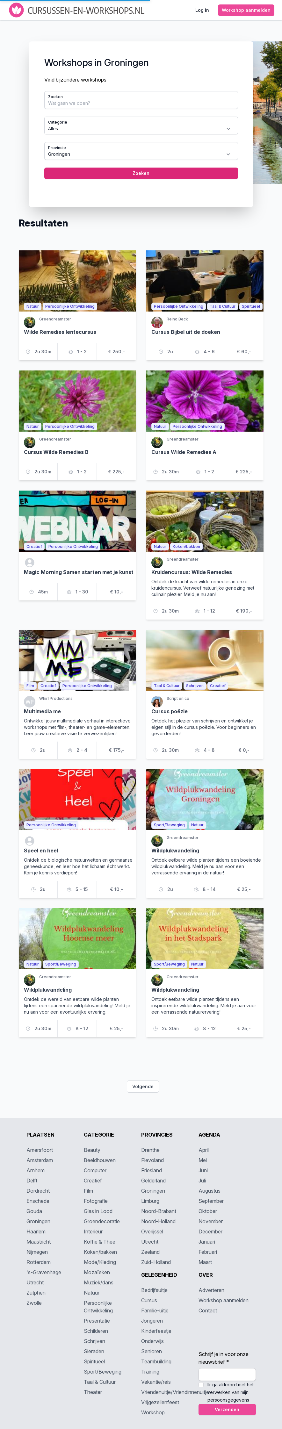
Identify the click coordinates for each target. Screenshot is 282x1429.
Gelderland (153, 1180)
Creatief (93, 1180)
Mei (203, 1160)
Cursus (149, 1300)
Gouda (34, 1211)
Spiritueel (94, 1361)
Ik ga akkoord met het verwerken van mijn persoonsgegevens (230, 1392)
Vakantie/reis (156, 1382)
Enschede (37, 1201)
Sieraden (94, 1351)
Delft (31, 1180)
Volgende (143, 1086)
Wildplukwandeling (175, 850)
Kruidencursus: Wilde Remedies (191, 572)
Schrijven (94, 1341)
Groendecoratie (102, 1221)
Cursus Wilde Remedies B (56, 452)
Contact (208, 1310)
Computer (95, 1170)
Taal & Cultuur (100, 1382)
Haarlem (36, 1231)
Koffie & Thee (99, 1242)
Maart (205, 1262)
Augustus (210, 1191)
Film (88, 1191)
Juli (202, 1180)
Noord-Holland (158, 1221)
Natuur (91, 1292)
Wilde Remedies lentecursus (60, 332)
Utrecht (35, 1282)
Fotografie (96, 1201)
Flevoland (152, 1160)
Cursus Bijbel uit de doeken (185, 332)
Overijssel (152, 1231)
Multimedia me (42, 711)
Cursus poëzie (169, 711)
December (210, 1231)
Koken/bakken (100, 1252)
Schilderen (96, 1331)
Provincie (57, 147)
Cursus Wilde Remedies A (183, 452)
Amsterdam (39, 1160)
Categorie (57, 122)
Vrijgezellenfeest (160, 1402)
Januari (207, 1242)
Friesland (151, 1170)
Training (150, 1371)
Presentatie (97, 1321)
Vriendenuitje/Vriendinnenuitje (175, 1392)
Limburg (150, 1201)
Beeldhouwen (100, 1160)
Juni (203, 1170)
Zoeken (55, 96)
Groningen (38, 1221)
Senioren (151, 1351)
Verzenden (227, 1409)
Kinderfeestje (156, 1331)
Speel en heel (41, 850)
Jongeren (152, 1321)
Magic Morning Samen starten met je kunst (79, 572)
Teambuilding (156, 1361)
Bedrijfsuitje (154, 1290)
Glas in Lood (98, 1211)
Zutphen (36, 1292)
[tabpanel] (141, 124)
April (204, 1150)
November (211, 1221)
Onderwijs (152, 1341)
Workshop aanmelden (224, 1300)
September (211, 1201)
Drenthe (150, 1150)
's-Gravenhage (43, 1272)
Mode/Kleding (100, 1262)
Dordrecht (38, 1191)
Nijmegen (37, 1252)
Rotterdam (38, 1262)
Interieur (93, 1231)
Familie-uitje (155, 1310)
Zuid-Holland (156, 1262)
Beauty (92, 1150)
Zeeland (150, 1252)
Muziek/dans (98, 1282)
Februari (208, 1252)
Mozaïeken (97, 1272)
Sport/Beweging (102, 1371)
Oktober (208, 1211)
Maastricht (38, 1242)
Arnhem (35, 1170)
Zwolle (34, 1303)
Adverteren (211, 1290)
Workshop (153, 1412)
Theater (93, 1392)
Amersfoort (39, 1150)
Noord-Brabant (158, 1211)
